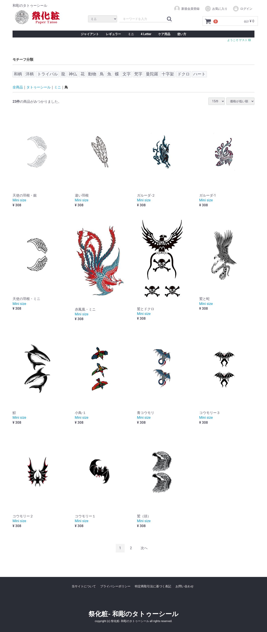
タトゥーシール (38, 87)
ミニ (131, 34)
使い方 (181, 34)
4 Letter (146, 34)
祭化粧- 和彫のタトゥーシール (133, 613)
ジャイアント (90, 34)
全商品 (18, 87)
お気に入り (216, 8)
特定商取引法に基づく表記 (153, 586)
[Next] (144, 548)
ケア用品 (164, 34)
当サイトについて (84, 586)
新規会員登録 (186, 8)
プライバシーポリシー (115, 586)
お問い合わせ (184, 586)
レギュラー (113, 34)
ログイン (242, 8)
